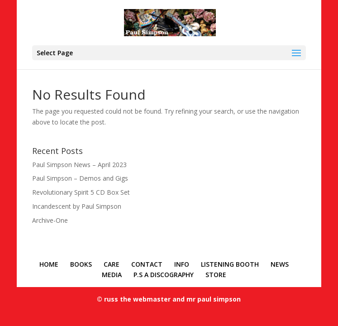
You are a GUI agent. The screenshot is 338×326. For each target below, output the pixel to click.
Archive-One (50, 220)
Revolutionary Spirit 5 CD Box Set (81, 192)
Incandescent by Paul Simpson (76, 206)
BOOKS (81, 264)
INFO (181, 264)
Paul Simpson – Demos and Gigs (80, 178)
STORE (215, 274)
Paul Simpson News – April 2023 (79, 164)
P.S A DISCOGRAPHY (163, 274)
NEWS (280, 264)
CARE (111, 264)
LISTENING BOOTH (230, 264)
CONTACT (146, 264)
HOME (48, 264)
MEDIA (112, 274)
